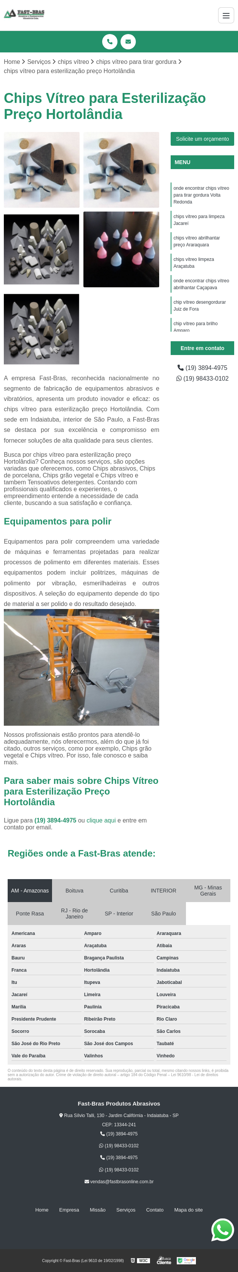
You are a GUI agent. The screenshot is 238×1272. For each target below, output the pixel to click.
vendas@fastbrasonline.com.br (119, 1181)
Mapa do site (188, 1210)
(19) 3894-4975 (56, 820)
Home (42, 1210)
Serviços (125, 1210)
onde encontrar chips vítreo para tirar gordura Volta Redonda (201, 195)
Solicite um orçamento (202, 139)
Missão (98, 1210)
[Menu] (226, 15)
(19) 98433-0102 (202, 378)
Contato (155, 1210)
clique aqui (101, 820)
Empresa (69, 1210)
